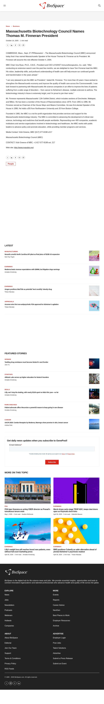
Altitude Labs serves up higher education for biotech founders (27, 377)
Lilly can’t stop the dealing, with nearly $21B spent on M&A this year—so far (31, 392)
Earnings (9, 266)
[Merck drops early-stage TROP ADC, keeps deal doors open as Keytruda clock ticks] (76, 491)
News (8, 26)
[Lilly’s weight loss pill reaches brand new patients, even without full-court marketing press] (28, 531)
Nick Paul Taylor (10, 257)
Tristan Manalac (9, 292)
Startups (9, 374)
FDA (6, 506)
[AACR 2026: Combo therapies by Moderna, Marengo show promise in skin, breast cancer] (94, 424)
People (11, 164)
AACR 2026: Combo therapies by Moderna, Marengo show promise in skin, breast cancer (36, 423)
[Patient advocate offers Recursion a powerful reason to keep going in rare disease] (94, 409)
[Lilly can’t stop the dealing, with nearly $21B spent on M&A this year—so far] (94, 394)
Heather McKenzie (27, 514)
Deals (7, 389)
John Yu (7, 365)
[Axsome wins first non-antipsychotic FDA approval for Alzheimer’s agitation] (94, 306)
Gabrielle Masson (77, 514)
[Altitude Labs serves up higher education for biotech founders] (94, 379)
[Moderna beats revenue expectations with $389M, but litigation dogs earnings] (94, 271)
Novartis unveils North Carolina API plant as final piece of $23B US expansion (32, 254)
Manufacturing (11, 251)
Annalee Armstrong (10, 272)
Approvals (9, 301)
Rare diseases (11, 405)
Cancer (8, 420)
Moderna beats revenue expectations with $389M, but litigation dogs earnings (32, 269)
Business (16, 26)
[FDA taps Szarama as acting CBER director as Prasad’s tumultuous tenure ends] (28, 491)
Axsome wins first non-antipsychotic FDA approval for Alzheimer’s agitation (32, 304)
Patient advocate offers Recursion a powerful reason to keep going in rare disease (34, 407)
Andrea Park (8, 425)
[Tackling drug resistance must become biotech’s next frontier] (94, 363)
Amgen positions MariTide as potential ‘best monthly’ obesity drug (28, 289)
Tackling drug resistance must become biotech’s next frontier (26, 362)
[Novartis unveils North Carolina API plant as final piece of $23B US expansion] (94, 256)
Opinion (8, 359)
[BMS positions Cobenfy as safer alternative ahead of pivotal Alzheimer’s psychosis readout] (76, 531)
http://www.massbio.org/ (24, 148)
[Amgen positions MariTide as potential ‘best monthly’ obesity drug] (94, 291)
